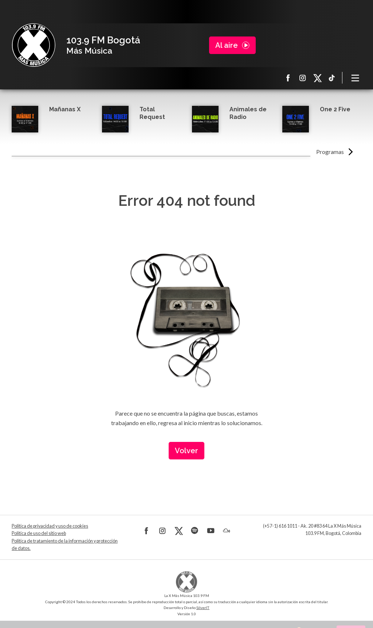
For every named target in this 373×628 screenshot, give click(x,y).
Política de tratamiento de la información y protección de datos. (65, 544)
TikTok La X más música (331, 77)
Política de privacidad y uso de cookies (50, 526)
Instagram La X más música (302, 77)
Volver (186, 450)
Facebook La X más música (288, 77)
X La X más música (317, 77)
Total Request (152, 113)
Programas (330, 151)
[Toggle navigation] (355, 78)
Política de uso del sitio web (39, 533)
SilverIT (202, 607)
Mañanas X (65, 109)
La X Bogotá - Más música (33, 45)
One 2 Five (335, 109)
